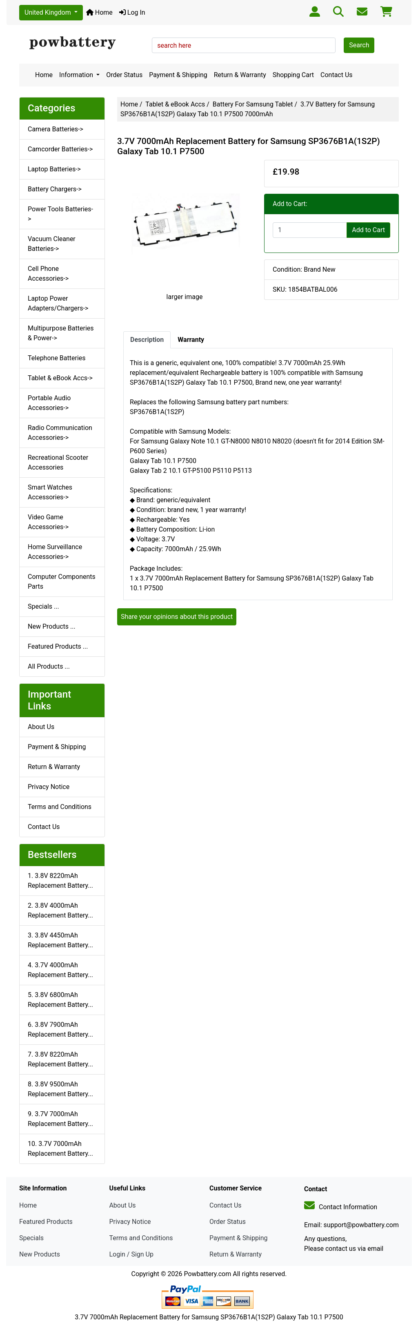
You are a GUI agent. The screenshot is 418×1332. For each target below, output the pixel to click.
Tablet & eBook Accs (175, 104)
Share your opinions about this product (177, 617)
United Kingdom (48, 12)
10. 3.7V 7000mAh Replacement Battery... (60, 1148)
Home (99, 12)
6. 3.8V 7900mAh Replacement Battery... (60, 1029)
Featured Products (46, 1222)
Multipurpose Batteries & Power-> (61, 333)
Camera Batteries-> (55, 129)
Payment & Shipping (178, 75)
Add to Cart (368, 230)
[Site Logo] (83, 43)
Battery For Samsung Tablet (253, 104)
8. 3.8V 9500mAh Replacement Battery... (60, 1089)
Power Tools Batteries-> (60, 214)
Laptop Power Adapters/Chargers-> (58, 303)
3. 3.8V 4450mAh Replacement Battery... (60, 940)
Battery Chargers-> (55, 189)
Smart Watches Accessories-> (50, 492)
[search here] (244, 45)
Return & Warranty (240, 75)
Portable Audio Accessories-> (49, 403)
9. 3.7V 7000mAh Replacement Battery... (60, 1119)
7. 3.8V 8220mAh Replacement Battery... (60, 1059)
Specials (31, 1238)
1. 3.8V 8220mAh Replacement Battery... (60, 880)
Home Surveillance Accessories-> (55, 552)
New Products (39, 1254)
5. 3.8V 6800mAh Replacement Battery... (60, 999)
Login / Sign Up (131, 1254)
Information (77, 75)
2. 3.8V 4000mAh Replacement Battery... (60, 910)
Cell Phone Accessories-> (48, 273)
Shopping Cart (293, 75)
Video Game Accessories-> (48, 522)
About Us (41, 727)
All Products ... (49, 666)
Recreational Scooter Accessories (58, 462)
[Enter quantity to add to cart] (310, 230)
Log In (132, 12)
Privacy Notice (48, 787)
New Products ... (52, 626)
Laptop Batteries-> (54, 169)
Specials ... (43, 606)
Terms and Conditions (59, 807)
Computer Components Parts (62, 581)
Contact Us (336, 75)
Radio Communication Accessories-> (60, 432)
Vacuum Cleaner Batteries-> (52, 244)
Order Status (124, 75)
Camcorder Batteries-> (60, 149)
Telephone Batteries (57, 358)
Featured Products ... (58, 646)
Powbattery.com (207, 1274)
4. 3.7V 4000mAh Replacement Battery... (60, 970)
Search (359, 45)
